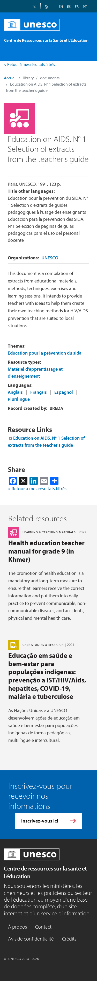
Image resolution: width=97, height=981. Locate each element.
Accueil (10, 77)
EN (61, 6)
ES (69, 6)
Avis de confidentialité (31, 938)
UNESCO (49, 258)
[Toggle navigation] (11, 53)
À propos (17, 926)
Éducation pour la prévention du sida (44, 353)
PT (85, 6)
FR (77, 6)
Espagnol (63, 392)
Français (38, 392)
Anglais (15, 392)
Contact (43, 926)
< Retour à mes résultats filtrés (29, 64)
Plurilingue (19, 399)
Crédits (69, 938)
